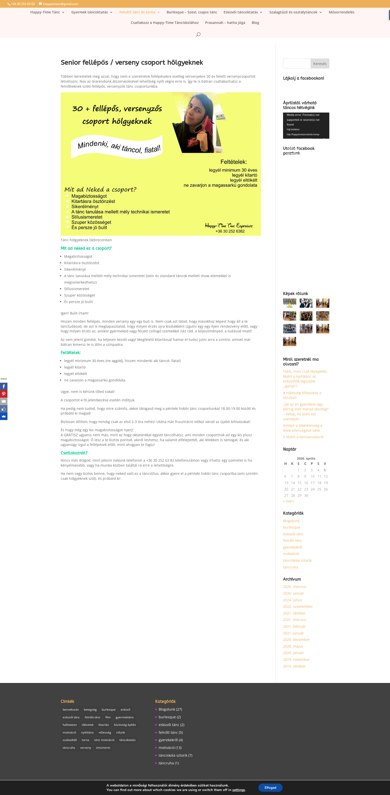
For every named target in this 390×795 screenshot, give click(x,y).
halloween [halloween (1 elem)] (70, 726)
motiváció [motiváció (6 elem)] (69, 734)
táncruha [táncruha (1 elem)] (69, 749)
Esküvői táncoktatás (241, 12)
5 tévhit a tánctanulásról (303, 436)
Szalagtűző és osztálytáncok (293, 12)
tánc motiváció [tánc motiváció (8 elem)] (104, 741)
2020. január (293, 652)
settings (237, 789)
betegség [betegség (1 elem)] (90, 710)
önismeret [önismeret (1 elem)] (103, 749)
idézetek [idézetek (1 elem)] (88, 726)
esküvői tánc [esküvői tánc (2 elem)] (71, 718)
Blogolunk (291, 520)
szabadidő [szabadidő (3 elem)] (70, 741)
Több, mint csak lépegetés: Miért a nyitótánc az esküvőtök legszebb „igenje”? (305, 378)
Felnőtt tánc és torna (137, 12)
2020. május (293, 646)
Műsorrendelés (341, 12)
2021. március (294, 619)
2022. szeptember (298, 606)
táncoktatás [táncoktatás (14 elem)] (127, 741)
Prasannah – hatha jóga (225, 23)
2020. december (296, 639)
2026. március (294, 586)
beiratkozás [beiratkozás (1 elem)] (71, 710)
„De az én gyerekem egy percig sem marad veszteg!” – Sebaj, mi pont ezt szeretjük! (306, 411)
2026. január (293, 593)
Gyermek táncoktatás (89, 12)
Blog (255, 23)
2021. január (293, 633)
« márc (288, 501)
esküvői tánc (293, 534)
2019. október (294, 666)
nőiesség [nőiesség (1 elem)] (105, 734)
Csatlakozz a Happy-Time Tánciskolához (165, 23)
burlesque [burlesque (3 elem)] (109, 710)
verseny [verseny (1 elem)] (85, 749)
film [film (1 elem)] (108, 718)
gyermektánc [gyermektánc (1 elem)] (125, 718)
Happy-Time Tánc (45, 12)
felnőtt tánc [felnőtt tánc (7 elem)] (92, 718)
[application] (306, 126)
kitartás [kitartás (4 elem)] (103, 726)
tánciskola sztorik (297, 560)
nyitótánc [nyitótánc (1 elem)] (87, 734)
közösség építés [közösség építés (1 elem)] (125, 726)
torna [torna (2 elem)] (85, 741)
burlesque (291, 527)
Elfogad (270, 787)
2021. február (294, 626)
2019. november (296, 659)
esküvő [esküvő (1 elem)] (125, 710)
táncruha (290, 567)
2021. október (294, 613)
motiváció (291, 553)
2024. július (292, 600)
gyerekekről (292, 547)
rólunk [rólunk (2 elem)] (120, 734)
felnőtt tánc (292, 540)
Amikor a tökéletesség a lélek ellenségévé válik (302, 428)
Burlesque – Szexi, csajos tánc (192, 12)
